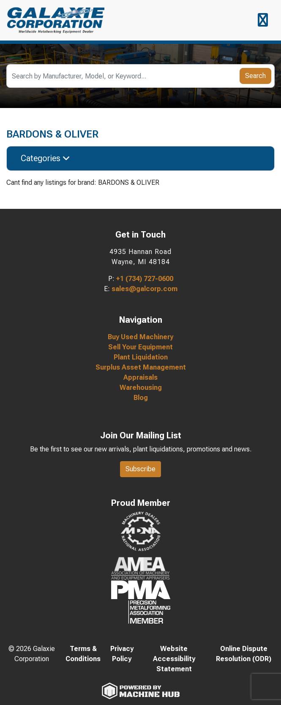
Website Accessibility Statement (174, 659)
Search (255, 76)
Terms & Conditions (83, 654)
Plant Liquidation (141, 357)
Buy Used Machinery (140, 337)
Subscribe (140, 469)
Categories (45, 158)
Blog (141, 398)
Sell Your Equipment (140, 347)
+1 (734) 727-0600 (144, 279)
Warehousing (141, 388)
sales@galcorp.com (144, 289)
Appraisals (140, 377)
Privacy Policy (122, 654)
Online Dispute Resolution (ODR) (243, 654)
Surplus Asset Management (140, 367)
